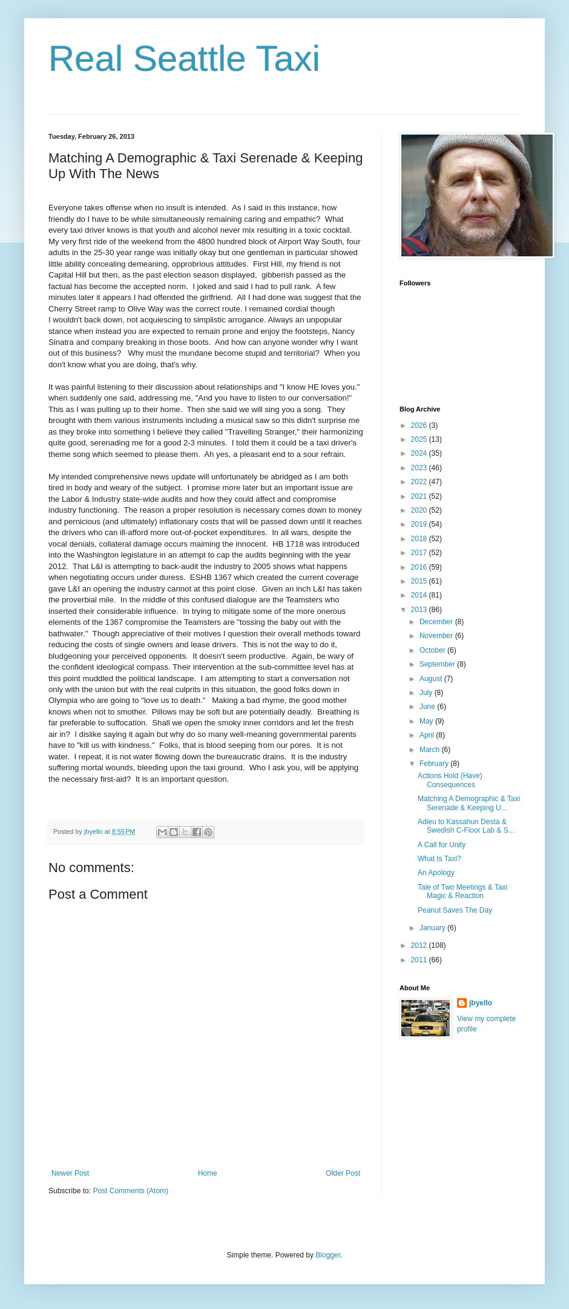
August (431, 678)
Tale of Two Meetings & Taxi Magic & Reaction (462, 891)
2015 (420, 581)
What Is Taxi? (439, 858)
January (433, 928)
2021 (420, 496)
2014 (420, 595)
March (430, 749)
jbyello (480, 1003)
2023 (420, 468)
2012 (420, 945)
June (428, 706)
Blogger (327, 1255)
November (437, 635)
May (427, 721)
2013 (420, 609)
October (433, 650)
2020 (420, 510)
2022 (420, 482)
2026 (420, 425)
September (438, 664)
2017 (420, 552)
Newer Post (70, 1173)
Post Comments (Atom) (130, 1191)
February (434, 763)
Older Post (343, 1173)
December (437, 622)
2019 (420, 524)
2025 (420, 439)
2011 (420, 960)
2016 (420, 567)
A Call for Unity (441, 845)
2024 (420, 453)
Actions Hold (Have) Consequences (450, 779)
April (427, 735)
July (427, 692)
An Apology (436, 872)
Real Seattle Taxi (184, 58)
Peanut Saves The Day (455, 910)
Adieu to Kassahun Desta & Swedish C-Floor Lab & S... (466, 826)
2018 (420, 539)
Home (207, 1173)
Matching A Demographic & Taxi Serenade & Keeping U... (469, 802)
